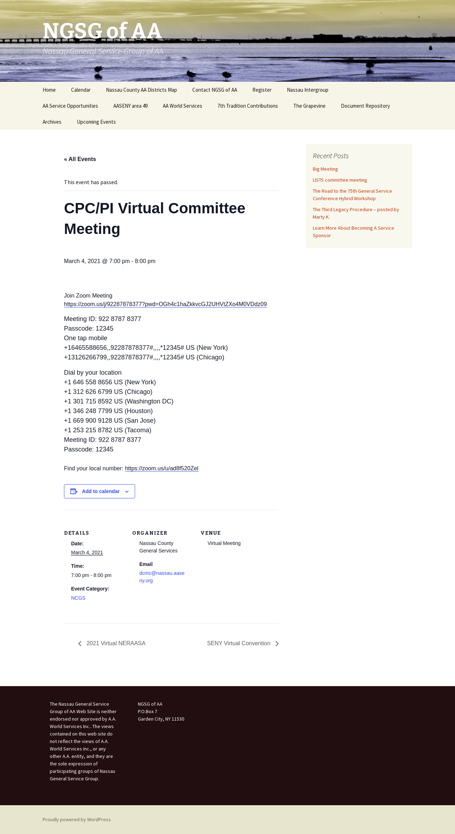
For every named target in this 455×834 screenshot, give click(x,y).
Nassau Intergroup (307, 89)
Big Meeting (325, 169)
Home (49, 89)
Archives (52, 121)
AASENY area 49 (130, 105)
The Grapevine (309, 105)
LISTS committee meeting (340, 180)
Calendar (81, 89)
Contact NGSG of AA (214, 89)
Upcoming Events (96, 121)
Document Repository (365, 105)
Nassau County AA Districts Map (141, 89)
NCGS (78, 598)
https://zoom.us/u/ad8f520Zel (161, 468)
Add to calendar (101, 491)
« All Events (80, 159)
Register (262, 89)
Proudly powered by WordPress (77, 819)
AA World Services (182, 105)
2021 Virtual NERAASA (115, 643)
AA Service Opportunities (70, 105)
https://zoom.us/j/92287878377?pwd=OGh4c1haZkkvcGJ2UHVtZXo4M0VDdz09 (165, 304)
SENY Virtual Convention (239, 643)
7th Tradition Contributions (248, 105)
